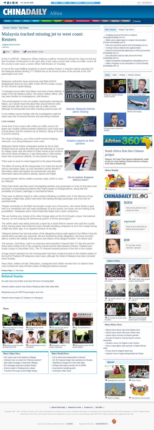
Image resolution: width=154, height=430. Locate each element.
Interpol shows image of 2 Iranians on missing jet (22, 298)
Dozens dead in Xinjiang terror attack (19, 368)
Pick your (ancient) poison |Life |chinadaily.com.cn (127, 45)
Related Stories (12, 276)
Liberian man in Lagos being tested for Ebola (124, 353)
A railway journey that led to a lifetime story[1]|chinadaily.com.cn (120, 36)
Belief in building (113, 398)
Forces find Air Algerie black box (119, 351)
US (70, 3)
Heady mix (111, 189)
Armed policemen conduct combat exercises (12, 328)
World (35, 21)
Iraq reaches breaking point (63, 368)
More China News (11, 353)
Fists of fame (136, 380)
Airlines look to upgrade (139, 189)
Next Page (19, 270)
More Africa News (113, 324)
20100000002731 (101, 424)
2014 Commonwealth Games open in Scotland (138, 319)
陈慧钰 (128, 202)
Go (139, 2)
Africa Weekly (111, 170)
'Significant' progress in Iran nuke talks (68, 363)
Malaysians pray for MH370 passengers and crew (22, 292)
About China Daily (58, 407)
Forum (126, 21)
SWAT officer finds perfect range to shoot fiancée (139, 280)
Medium (35, 52)
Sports (58, 21)
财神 (127, 240)
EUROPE (77, 3)
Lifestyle (69, 21)
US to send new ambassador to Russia (68, 357)
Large (29, 52)
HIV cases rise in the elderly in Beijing (20, 357)
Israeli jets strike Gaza (61, 371)
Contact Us (88, 407)
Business (46, 21)
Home (7, 21)
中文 (56, 3)
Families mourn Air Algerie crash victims (122, 343)
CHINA (63, 3)
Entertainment (83, 21)
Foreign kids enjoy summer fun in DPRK (69, 365)
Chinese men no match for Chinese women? (23, 360)
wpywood (129, 221)
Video (105, 21)
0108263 (70, 424)
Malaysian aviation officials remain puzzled (113, 96)
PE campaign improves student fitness (20, 365)
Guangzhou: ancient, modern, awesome (57, 346)
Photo (96, 21)
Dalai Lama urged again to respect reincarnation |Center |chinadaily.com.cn (124, 41)
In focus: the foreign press (136, 95)
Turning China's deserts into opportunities (123, 48)
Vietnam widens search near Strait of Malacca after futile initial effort (30, 287)
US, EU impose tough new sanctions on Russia (72, 360)
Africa (26, 21)
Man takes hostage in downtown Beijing (20, 363)
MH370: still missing (134, 112)
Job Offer (98, 407)
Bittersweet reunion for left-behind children (83, 346)
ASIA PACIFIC (89, 3)
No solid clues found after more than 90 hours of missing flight (28, 281)
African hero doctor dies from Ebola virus (123, 330)
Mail (17, 52)
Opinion (115, 21)
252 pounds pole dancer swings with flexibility (59, 328)
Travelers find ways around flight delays (20, 371)
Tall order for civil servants (141, 398)
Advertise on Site (74, 407)
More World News (60, 353)
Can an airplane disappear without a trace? (80, 178)
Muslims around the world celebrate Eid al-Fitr (12, 346)
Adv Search (146, 2)
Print (7, 52)
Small (41, 52)
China (17, 21)
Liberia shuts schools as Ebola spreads (122, 335)
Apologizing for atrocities (116, 380)
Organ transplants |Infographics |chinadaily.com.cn (127, 61)
